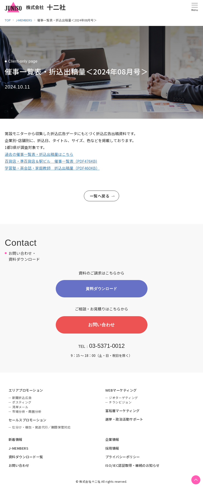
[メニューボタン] (194, 7)
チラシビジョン (120, 403)
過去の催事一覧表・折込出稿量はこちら (39, 154)
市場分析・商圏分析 (26, 412)
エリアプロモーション (26, 391)
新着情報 (15, 440)
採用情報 (112, 449)
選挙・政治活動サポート (124, 420)
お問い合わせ (101, 325)
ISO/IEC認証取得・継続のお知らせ (132, 466)
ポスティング (21, 403)
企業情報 (112, 440)
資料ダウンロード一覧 (26, 457)
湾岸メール (20, 407)
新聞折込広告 (22, 398)
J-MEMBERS (18, 449)
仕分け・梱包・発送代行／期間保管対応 (41, 428)
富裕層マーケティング (122, 411)
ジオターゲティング (123, 398)
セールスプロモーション (27, 420)
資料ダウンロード (101, 289)
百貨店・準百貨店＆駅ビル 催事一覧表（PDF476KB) (51, 161)
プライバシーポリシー (122, 457)
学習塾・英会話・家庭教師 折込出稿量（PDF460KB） (52, 168)
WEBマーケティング (121, 391)
